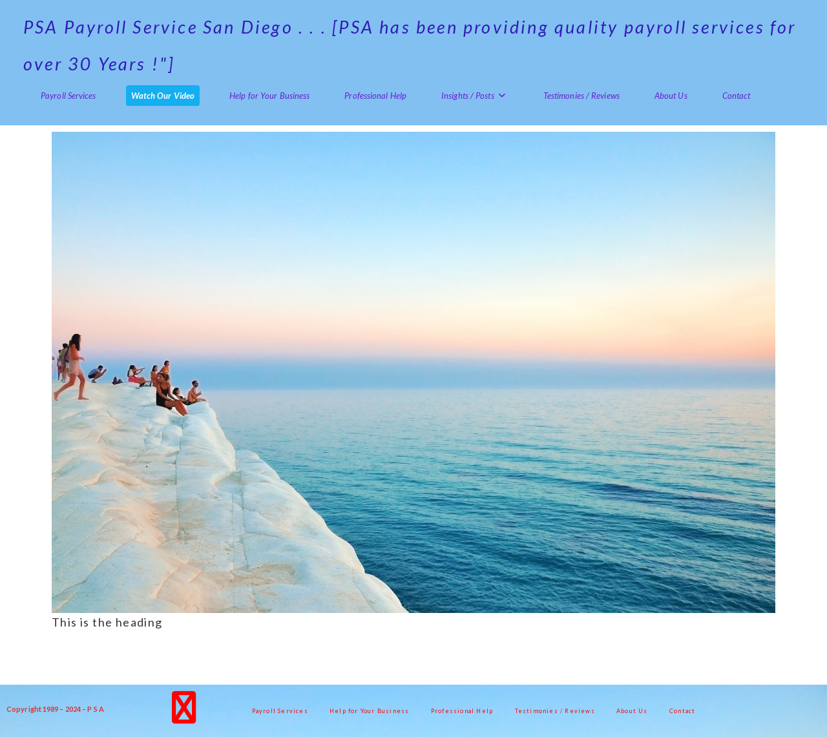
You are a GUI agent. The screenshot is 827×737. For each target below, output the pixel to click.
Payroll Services (280, 710)
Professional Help (462, 710)
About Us (632, 710)
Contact (682, 710)
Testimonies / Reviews (555, 710)
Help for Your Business (369, 710)
